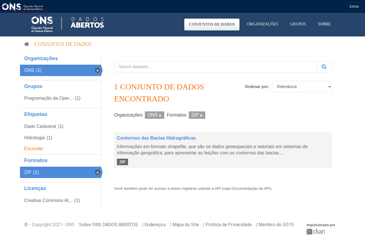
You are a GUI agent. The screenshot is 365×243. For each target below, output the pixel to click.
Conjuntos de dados (212, 24)
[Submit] (324, 66)
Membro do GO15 (276, 224)
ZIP (122, 162)
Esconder (34, 148)
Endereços (155, 224)
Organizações (262, 24)
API (218, 188)
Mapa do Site (186, 224)
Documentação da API (251, 188)
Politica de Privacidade (229, 224)
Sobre (324, 24)
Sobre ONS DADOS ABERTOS (108, 224)
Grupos (298, 24)
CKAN (316, 231)
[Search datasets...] (215, 66)
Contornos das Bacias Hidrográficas (156, 138)
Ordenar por (256, 86)
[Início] (26, 44)
